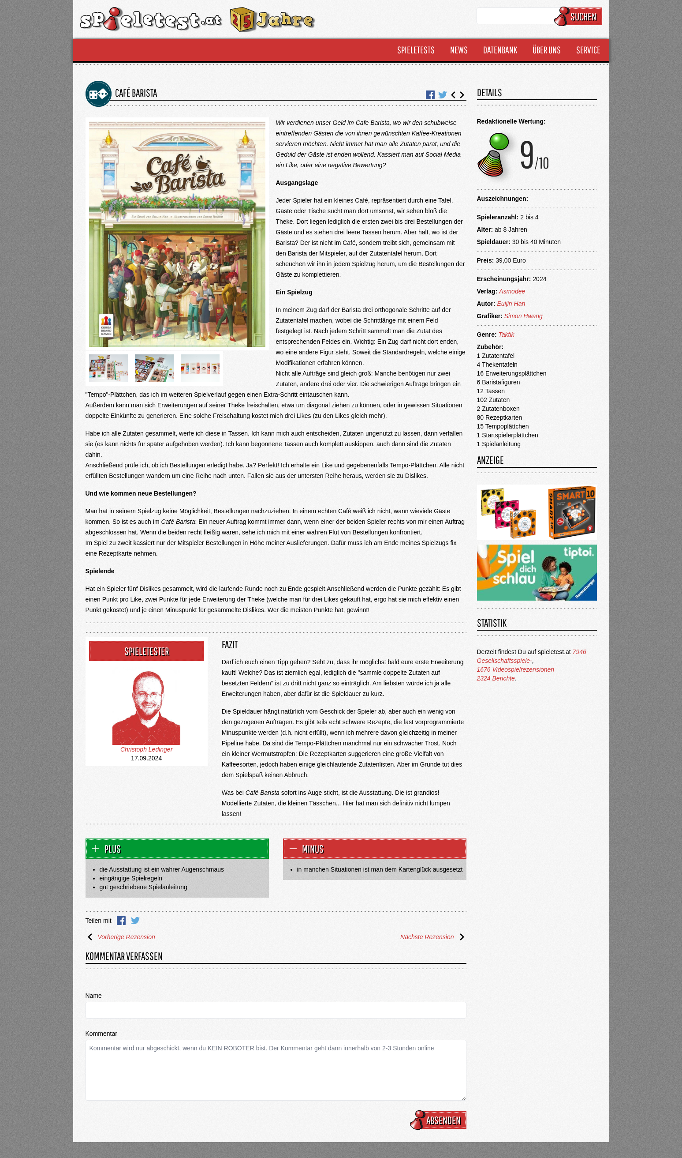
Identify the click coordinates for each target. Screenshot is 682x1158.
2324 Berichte (496, 678)
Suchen (579, 16)
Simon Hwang (523, 316)
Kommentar (101, 1033)
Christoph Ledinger (146, 749)
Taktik (506, 334)
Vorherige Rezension (120, 936)
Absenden (439, 1120)
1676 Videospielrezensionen (516, 669)
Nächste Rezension (433, 936)
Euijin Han (511, 303)
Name (94, 995)
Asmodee (512, 291)
